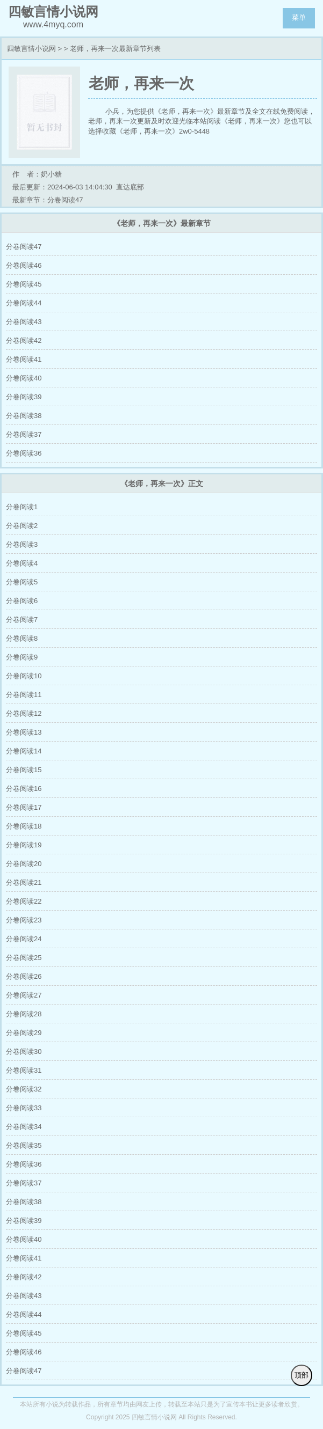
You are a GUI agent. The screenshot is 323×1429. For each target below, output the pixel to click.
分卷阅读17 (23, 807)
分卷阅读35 (23, 1145)
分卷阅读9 (22, 657)
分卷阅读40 (23, 378)
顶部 (301, 1375)
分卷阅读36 (23, 453)
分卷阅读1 (22, 507)
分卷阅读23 (23, 920)
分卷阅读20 (23, 864)
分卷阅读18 (23, 826)
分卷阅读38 (23, 416)
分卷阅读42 (23, 340)
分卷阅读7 (22, 619)
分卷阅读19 (23, 845)
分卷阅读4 (22, 563)
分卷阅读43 (23, 322)
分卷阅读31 (23, 1070)
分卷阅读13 (23, 732)
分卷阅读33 (23, 1108)
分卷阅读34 (23, 1127)
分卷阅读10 (23, 676)
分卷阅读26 (23, 976)
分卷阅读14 (23, 751)
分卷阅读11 (23, 695)
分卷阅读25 (23, 958)
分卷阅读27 (23, 995)
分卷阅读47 (23, 247)
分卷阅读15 (23, 770)
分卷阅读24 (23, 939)
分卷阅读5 (22, 582)
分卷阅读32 (23, 1089)
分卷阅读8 (22, 638)
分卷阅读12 (23, 713)
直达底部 (130, 187)
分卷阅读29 (23, 1033)
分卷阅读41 (23, 359)
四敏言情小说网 (31, 49)
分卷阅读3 (22, 544)
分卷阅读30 (23, 1051)
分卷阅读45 (23, 284)
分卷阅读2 (22, 526)
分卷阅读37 (23, 434)
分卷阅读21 (23, 882)
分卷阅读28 (23, 1014)
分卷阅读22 (23, 901)
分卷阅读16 (23, 789)
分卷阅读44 (23, 303)
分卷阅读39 (23, 397)
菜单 (299, 17)
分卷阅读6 (22, 601)
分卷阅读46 (23, 265)
